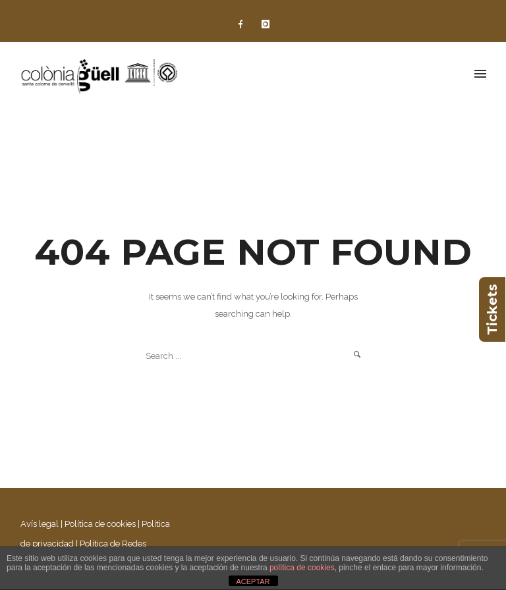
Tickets (492, 309)
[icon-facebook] (243, 24)
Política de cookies (100, 524)
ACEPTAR (252, 581)
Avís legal (39, 524)
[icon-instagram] (265, 24)
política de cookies (302, 567)
